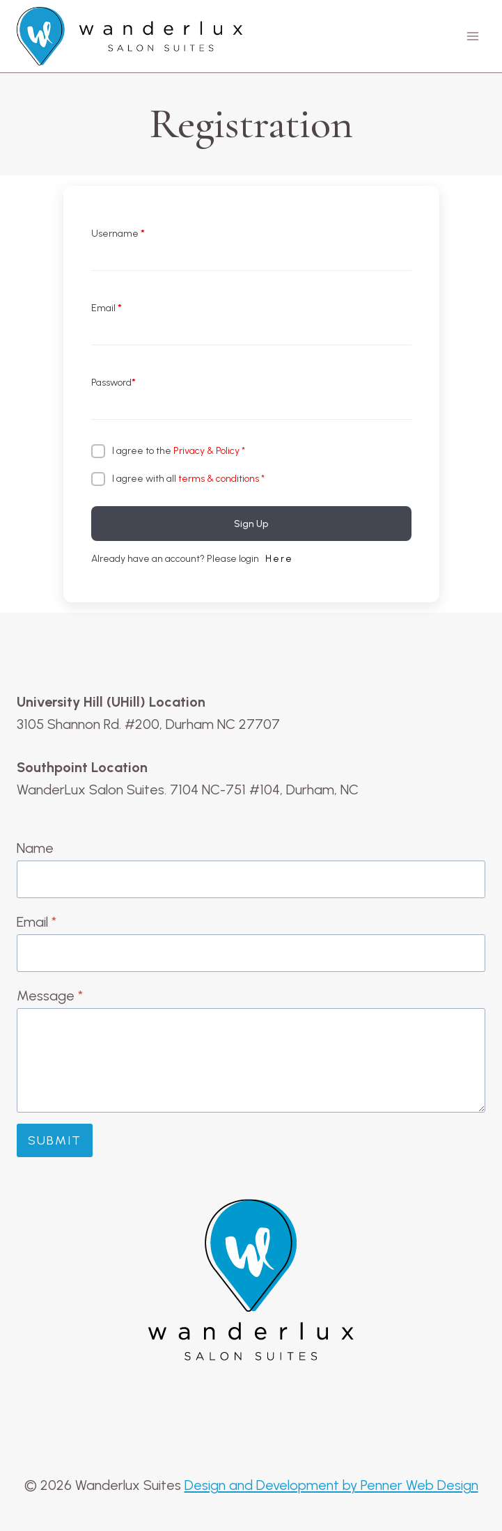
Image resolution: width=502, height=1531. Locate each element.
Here (279, 558)
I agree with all (188, 479)
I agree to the (178, 451)
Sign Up (251, 524)
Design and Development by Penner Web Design (331, 1485)
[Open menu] (472, 36)
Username (118, 234)
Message (50, 995)
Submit (54, 1140)
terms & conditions (218, 479)
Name (35, 848)
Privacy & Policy (206, 451)
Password (113, 382)
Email (106, 308)
